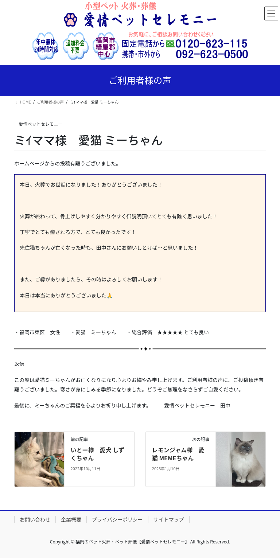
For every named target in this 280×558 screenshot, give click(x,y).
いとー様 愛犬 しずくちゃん (97, 453)
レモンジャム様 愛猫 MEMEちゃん (178, 453)
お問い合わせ (35, 519)
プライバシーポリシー (117, 519)
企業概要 (71, 519)
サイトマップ (168, 519)
